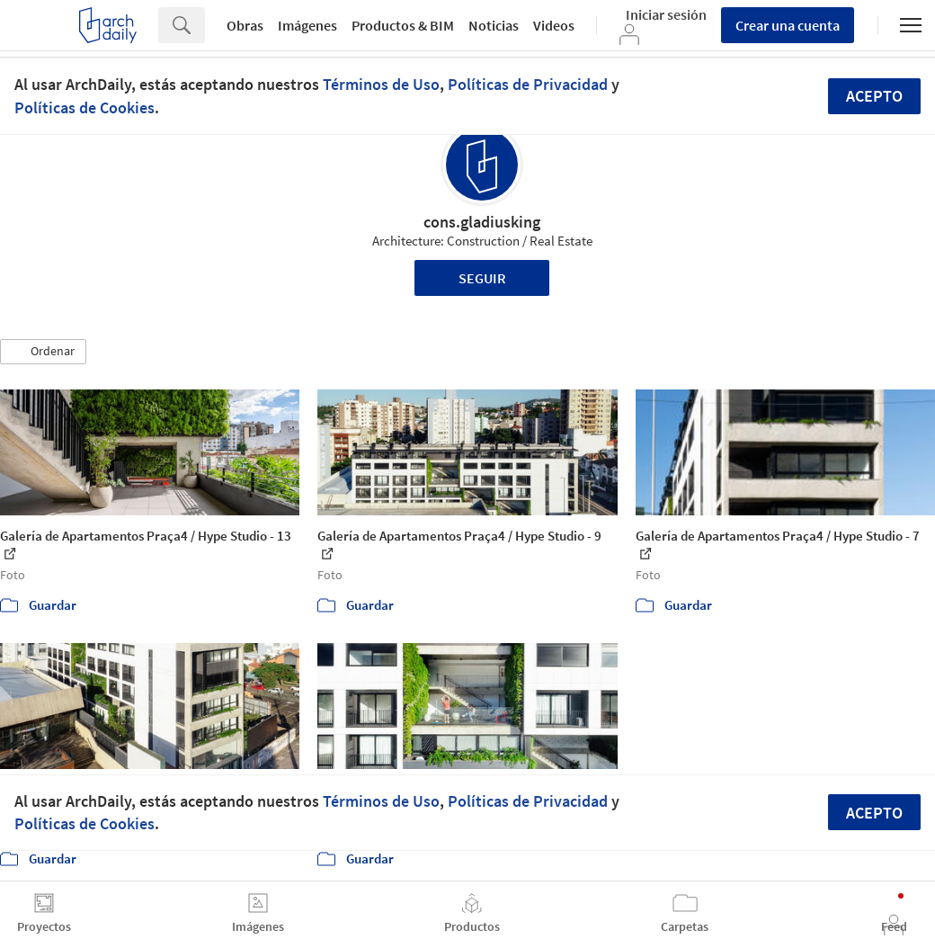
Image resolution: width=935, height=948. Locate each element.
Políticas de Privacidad (528, 84)
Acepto (874, 95)
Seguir (482, 278)
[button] (43, 351)
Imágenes (307, 25)
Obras (245, 25)
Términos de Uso (381, 84)
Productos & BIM (403, 25)
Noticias (493, 25)
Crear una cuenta (787, 25)
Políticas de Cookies (84, 107)
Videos (553, 25)
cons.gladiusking (481, 221)
